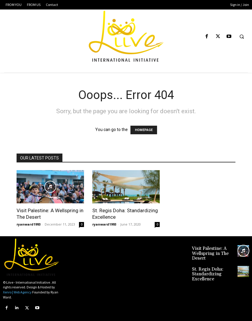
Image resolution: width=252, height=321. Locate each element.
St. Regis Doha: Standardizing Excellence (213, 268)
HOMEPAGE (144, 130)
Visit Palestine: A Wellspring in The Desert (207, 252)
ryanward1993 (29, 224)
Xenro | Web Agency (17, 292)
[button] (241, 36)
